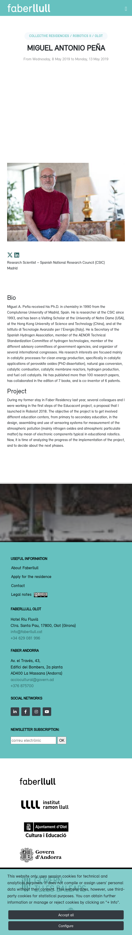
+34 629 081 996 (25, 638)
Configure (66, 926)
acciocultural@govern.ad (32, 679)
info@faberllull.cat (26, 631)
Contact (18, 586)
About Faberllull (24, 568)
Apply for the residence (31, 577)
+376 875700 (22, 685)
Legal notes (29, 594)
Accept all (66, 915)
